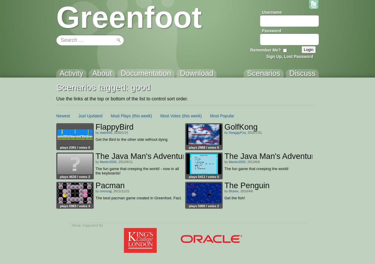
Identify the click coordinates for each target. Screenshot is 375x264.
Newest (63, 116)
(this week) (142, 116)
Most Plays (121, 116)
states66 (106, 132)
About (76, 225)
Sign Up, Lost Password (289, 56)
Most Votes (170, 116)
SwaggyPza (237, 132)
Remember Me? (265, 50)
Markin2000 (108, 162)
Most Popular (222, 116)
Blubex (234, 191)
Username (272, 12)
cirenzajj (106, 191)
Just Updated (90, 116)
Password (271, 30)
